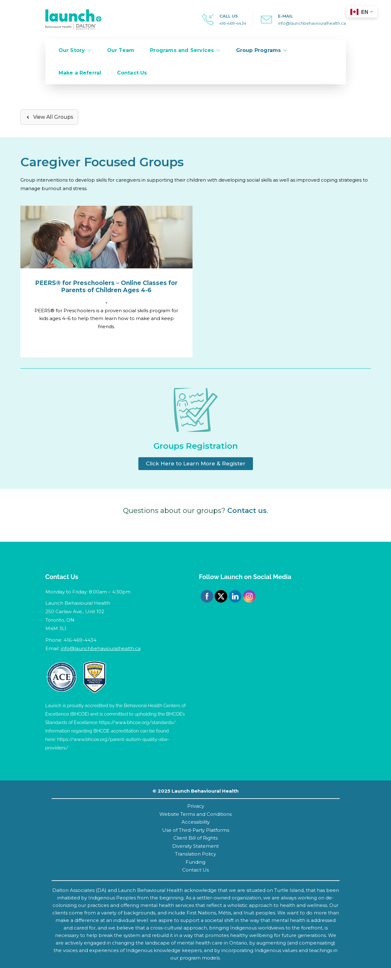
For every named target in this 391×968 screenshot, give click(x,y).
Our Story (72, 50)
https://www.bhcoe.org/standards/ (137, 722)
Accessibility (196, 822)
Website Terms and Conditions (195, 814)
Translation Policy (195, 854)
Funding (195, 862)
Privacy (195, 806)
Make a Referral (80, 73)
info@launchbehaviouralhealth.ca (312, 23)
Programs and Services (182, 50)
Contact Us (132, 73)
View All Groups (49, 117)
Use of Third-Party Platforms (195, 830)
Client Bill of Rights (195, 838)
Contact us (247, 510)
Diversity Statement (195, 846)
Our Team (121, 50)
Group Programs (258, 50)
